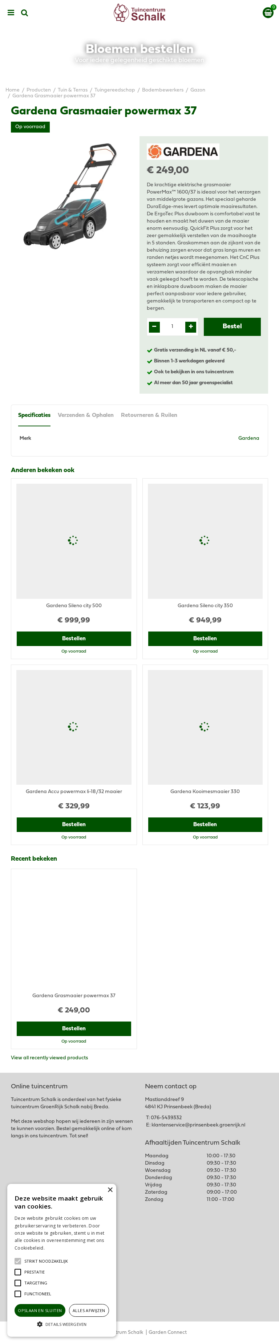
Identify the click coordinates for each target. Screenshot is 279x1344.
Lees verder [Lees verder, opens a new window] (58, 1248)
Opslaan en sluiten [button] (40, 1310)
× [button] (110, 1190)
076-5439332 (166, 1118)
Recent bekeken (34, 859)
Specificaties (34, 415)
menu (10, 12)
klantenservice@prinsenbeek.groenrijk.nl (198, 1125)
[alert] (61, 1260)
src (24, 12)
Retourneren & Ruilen (149, 415)
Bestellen (74, 638)
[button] (46, 1261)
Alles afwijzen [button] (89, 1310)
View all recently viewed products (49, 1058)
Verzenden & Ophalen (86, 415)
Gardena (248, 438)
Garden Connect (168, 1332)
